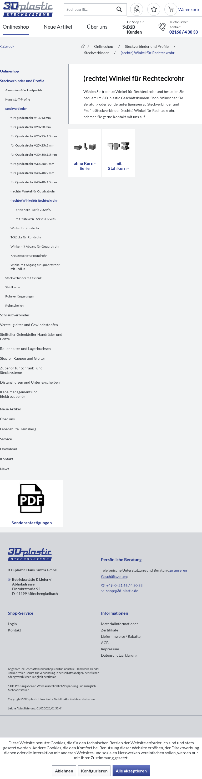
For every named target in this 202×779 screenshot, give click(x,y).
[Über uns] (97, 27)
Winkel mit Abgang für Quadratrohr (35, 246)
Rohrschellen (14, 305)
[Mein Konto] (138, 9)
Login (12, 623)
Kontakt (6, 459)
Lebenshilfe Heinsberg (18, 429)
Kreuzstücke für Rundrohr (29, 256)
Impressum (110, 649)
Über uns (7, 419)
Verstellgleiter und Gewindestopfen (29, 324)
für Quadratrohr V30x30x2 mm (32, 164)
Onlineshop (9, 71)
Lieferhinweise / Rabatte (120, 636)
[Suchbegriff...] (95, 9)
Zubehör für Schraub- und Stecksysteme (21, 370)
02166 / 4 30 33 (183, 31)
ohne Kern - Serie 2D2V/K (33, 210)
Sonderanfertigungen (31, 503)
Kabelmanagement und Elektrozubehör (19, 394)
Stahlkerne (12, 287)
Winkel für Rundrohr (25, 228)
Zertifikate (109, 630)
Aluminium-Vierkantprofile (23, 90)
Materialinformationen (120, 623)
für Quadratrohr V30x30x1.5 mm (34, 154)
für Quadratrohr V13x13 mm (31, 118)
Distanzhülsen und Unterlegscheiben (30, 382)
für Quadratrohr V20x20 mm (31, 127)
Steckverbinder (16, 109)
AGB (105, 642)
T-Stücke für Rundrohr (26, 237)
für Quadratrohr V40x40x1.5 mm (34, 182)
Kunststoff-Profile (17, 99)
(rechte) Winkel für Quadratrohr (33, 191)
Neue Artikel (10, 409)
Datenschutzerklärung (119, 655)
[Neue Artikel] (58, 27)
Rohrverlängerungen (19, 296)
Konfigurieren (94, 770)
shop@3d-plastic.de (122, 590)
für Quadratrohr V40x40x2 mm (32, 173)
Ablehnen (64, 770)
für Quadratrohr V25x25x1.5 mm (34, 136)
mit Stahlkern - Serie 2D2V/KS (36, 219)
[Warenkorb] (171, 9)
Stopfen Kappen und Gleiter (22, 358)
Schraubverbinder (14, 315)
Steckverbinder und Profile (22, 81)
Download (8, 449)
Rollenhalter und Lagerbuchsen (25, 348)
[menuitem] (138, 9)
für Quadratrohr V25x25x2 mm (32, 145)
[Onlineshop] (16, 27)
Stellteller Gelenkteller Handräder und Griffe (31, 336)
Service (6, 439)
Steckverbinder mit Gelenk (23, 278)
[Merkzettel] (153, 9)
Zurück (7, 46)
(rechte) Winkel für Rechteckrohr (34, 200)
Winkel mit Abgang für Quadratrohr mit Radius (35, 267)
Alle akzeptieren (131, 770)
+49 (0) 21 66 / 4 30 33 (124, 585)
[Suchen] (119, 9)
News (4, 469)
